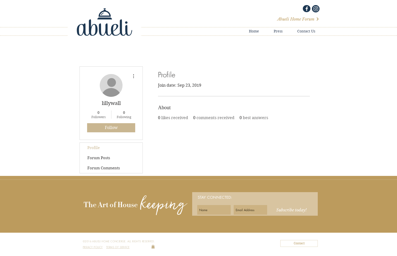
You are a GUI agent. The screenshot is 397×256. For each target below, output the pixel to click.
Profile (93, 147)
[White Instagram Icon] (316, 9)
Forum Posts (98, 158)
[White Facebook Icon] (307, 9)
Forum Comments (103, 168)
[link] (153, 247)
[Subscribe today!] (291, 210)
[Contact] (299, 243)
